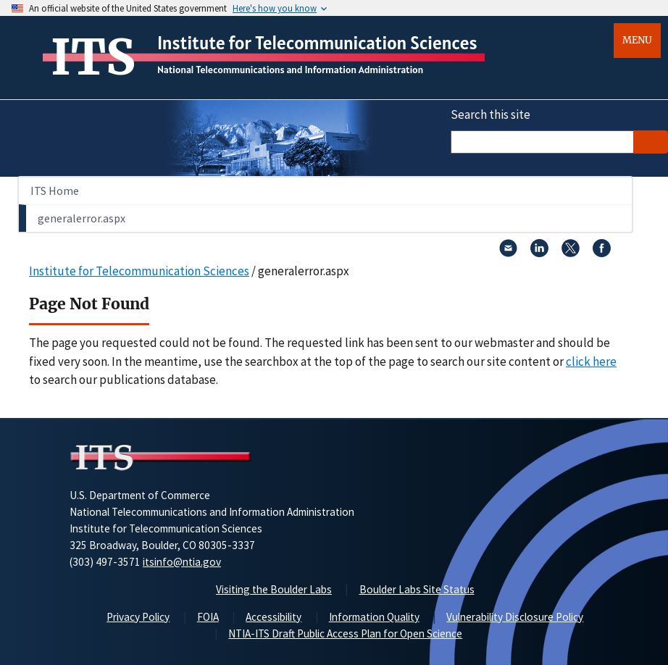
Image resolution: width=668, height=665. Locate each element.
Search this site (490, 114)
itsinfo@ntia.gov (182, 562)
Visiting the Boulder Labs (274, 589)
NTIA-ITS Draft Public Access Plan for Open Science (345, 633)
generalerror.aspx (81, 218)
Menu (637, 40)
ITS (93, 57)
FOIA (208, 617)
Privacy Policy (138, 617)
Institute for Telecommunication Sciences (317, 42)
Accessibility (273, 617)
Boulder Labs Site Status (417, 589)
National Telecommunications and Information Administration (290, 69)
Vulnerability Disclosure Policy (514, 617)
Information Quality (374, 617)
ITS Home (54, 190)
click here (591, 361)
